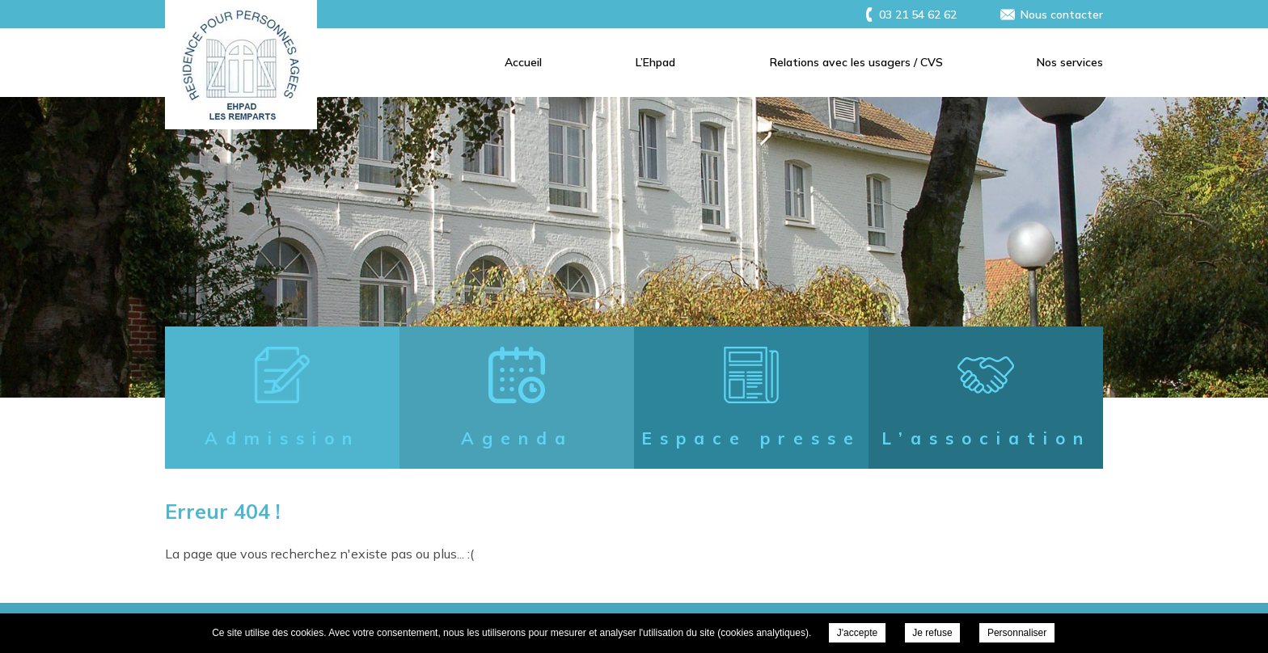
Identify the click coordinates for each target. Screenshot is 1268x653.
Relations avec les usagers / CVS (856, 62)
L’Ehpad (655, 62)
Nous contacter (1062, 14)
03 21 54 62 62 (918, 14)
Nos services (1070, 62)
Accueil (523, 62)
